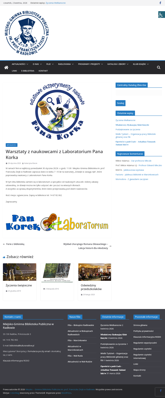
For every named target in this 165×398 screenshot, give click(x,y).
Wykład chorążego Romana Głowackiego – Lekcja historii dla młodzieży (87, 246)
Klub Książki (139, 64)
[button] (26, 64)
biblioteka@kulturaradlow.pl (21, 345)
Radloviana (64, 64)
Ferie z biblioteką (13, 244)
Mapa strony (139, 370)
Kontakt (43, 70)
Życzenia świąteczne (19, 285)
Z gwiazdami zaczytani (138, 179)
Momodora (121, 179)
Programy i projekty (89, 64)
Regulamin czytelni (142, 348)
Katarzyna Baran (30, 163)
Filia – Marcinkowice (77, 340)
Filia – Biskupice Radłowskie (81, 325)
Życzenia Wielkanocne (56, 3)
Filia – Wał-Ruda (75, 355)
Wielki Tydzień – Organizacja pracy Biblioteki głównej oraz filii (114, 357)
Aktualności (18, 64)
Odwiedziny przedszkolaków (91, 287)
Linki (14, 70)
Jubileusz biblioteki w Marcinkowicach (141, 174)
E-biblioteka (27, 70)
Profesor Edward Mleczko (150, 165)
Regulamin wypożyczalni (145, 342)
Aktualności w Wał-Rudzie (80, 361)
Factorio (119, 174)
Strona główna (140, 325)
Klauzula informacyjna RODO (16, 360)
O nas (36, 64)
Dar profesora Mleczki (141, 160)
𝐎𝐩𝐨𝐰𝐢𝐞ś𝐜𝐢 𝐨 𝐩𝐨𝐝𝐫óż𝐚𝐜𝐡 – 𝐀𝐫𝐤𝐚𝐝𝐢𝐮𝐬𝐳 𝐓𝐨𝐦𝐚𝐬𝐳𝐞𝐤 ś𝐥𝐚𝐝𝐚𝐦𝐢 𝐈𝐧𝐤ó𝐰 (113, 370)
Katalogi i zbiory (116, 64)
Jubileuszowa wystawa (134, 170)
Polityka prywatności (143, 331)
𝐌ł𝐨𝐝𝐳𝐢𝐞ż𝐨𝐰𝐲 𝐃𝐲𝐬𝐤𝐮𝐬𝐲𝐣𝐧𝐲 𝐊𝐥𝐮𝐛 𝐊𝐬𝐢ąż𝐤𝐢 (132, 124)
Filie (48, 64)
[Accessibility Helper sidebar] (161, 14)
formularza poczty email (39, 351)
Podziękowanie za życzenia (128, 129)
